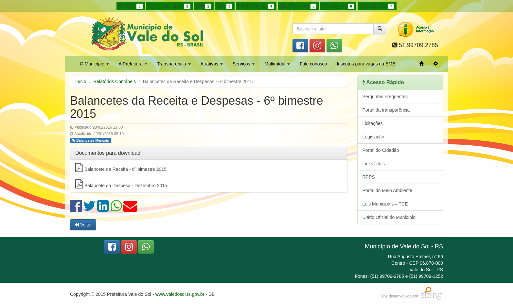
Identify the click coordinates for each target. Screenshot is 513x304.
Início (130, 6)
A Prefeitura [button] (133, 63)
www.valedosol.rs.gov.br (179, 294)
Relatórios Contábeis (114, 81)
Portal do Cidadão (381, 150)
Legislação (373, 136)
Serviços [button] (244, 63)
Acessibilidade (169, 6)
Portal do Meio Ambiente (388, 190)
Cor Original (338, 6)
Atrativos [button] (212, 63)
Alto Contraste (298, 6)
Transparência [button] (174, 63)
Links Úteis (374, 163)
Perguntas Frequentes (385, 96)
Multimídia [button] (277, 63)
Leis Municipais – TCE (385, 203)
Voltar (83, 224)
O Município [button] (94, 63)
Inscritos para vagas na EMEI (367, 63)
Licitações (373, 123)
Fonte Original (256, 6)
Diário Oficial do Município (389, 217)
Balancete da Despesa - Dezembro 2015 (121, 183)
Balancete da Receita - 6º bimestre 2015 (121, 167)
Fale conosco (313, 63)
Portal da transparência (386, 110)
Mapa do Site (377, 6)
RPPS (369, 177)
